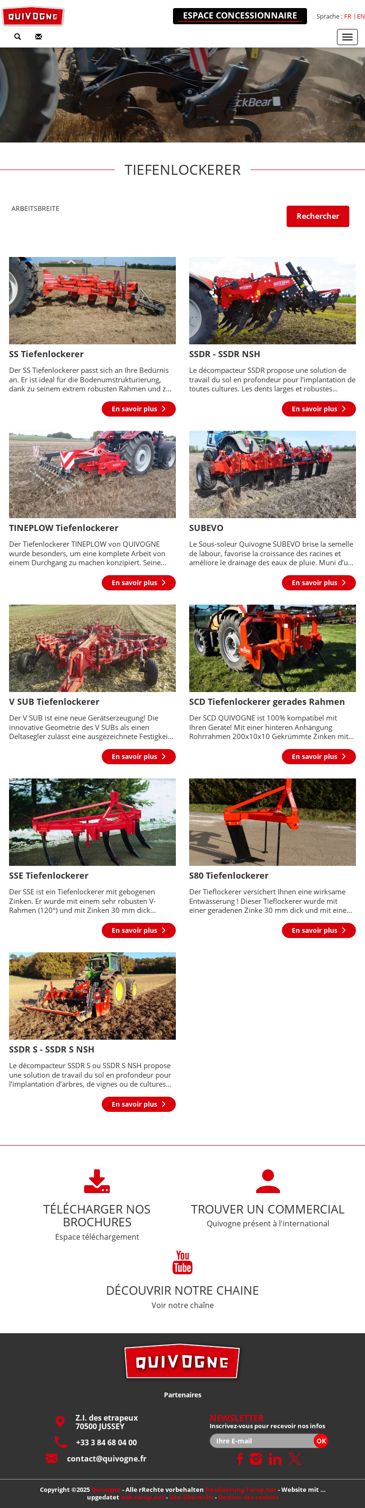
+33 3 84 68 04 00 (96, 1442)
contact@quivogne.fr (96, 1458)
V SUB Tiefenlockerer (54, 701)
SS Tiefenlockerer (46, 354)
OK (321, 1440)
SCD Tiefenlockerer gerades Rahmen (267, 701)
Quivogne (106, 1489)
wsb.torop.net (142, 1497)
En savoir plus (134, 408)
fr (347, 16)
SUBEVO (206, 527)
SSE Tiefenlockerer (48, 875)
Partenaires (183, 1394)
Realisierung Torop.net (241, 1489)
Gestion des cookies (248, 1497)
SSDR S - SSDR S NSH (52, 1049)
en (361, 16)
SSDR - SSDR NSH (224, 354)
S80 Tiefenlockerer (229, 875)
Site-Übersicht (191, 1497)
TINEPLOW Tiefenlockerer (63, 527)
